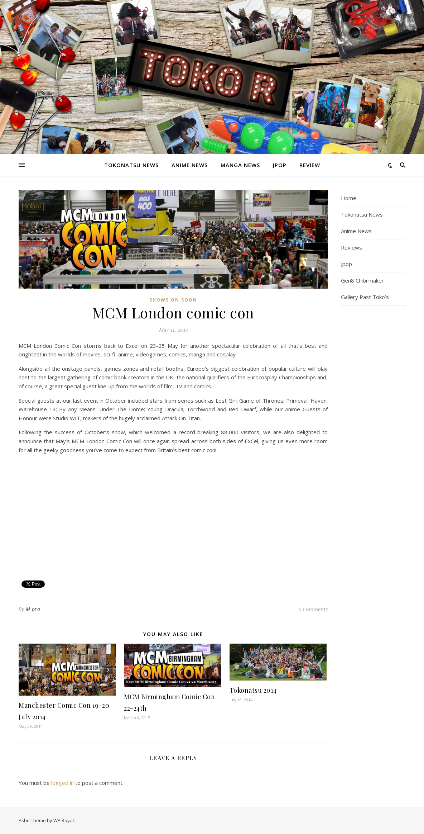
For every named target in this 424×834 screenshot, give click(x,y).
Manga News (240, 165)
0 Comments (313, 609)
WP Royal (63, 820)
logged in (62, 782)
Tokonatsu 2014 (253, 690)
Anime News (190, 165)
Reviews (351, 247)
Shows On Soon (173, 300)
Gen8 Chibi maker (362, 280)
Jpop (279, 165)
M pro (33, 609)
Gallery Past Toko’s (365, 296)
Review (309, 165)
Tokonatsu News (131, 165)
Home (348, 198)
